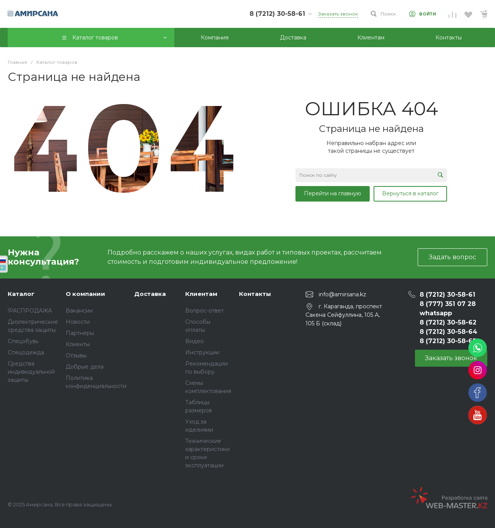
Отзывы (76, 355)
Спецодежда (26, 352)
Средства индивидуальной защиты (31, 371)
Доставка (150, 293)
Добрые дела (85, 366)
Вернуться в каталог (410, 193)
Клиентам (201, 293)
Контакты (255, 293)
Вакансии (79, 310)
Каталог (21, 293)
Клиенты (78, 344)
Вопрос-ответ (204, 310)
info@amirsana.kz (342, 293)
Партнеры (80, 333)
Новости (78, 321)
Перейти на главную (332, 193)
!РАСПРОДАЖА (30, 310)
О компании (85, 293)
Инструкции (202, 352)
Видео (194, 341)
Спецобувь (23, 341)
